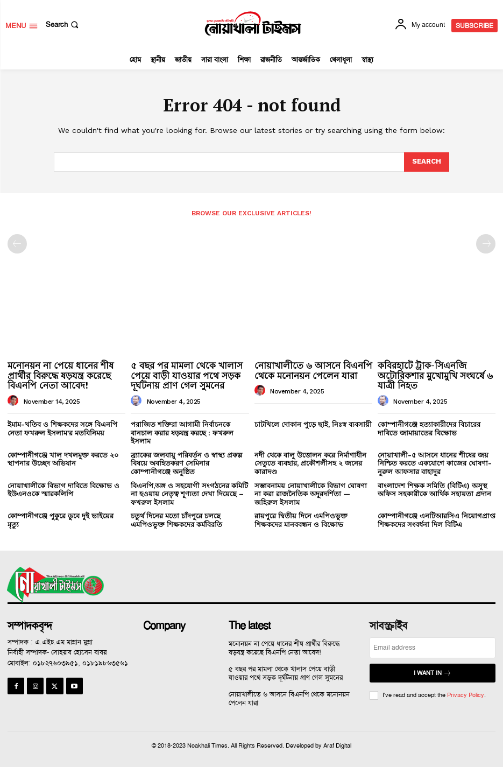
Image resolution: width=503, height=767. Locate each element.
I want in (432, 673)
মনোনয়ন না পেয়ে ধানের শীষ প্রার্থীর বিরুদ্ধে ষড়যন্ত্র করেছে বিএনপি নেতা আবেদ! (61, 375)
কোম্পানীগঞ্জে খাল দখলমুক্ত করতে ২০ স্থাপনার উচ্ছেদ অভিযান (63, 459)
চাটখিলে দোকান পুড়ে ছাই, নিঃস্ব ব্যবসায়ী (313, 424)
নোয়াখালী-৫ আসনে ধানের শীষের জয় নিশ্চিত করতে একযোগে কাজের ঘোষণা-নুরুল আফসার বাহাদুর (435, 463)
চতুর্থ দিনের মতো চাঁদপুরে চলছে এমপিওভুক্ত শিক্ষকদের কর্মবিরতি (176, 520)
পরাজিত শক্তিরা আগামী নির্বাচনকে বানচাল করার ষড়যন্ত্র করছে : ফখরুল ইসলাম (182, 432)
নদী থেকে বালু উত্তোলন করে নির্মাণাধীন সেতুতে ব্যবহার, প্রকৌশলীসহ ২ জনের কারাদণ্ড (310, 463)
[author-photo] (15, 401)
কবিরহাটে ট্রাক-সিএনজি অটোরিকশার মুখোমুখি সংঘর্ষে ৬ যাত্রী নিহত (435, 375)
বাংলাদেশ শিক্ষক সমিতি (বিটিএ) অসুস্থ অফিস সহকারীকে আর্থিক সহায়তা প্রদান (434, 490)
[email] (432, 647)
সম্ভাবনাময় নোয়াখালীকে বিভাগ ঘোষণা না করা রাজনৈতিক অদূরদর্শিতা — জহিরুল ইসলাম (310, 494)
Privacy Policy (465, 695)
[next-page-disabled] (485, 244)
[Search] (426, 162)
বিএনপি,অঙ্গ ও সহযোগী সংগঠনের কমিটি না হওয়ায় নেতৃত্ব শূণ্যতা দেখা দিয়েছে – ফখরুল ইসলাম (189, 494)
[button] (63, 24)
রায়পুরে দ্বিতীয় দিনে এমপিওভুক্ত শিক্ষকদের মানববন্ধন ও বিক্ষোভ (301, 520)
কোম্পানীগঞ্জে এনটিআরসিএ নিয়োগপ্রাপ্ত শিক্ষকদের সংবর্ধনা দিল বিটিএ (436, 520)
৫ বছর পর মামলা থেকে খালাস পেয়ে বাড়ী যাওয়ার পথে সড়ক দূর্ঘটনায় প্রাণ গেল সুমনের (187, 375)
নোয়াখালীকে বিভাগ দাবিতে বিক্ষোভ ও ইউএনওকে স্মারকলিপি (63, 490)
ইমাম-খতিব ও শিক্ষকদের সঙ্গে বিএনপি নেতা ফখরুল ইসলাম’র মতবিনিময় (62, 428)
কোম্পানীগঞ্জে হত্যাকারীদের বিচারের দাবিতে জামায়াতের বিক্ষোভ (429, 428)
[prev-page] (17, 244)
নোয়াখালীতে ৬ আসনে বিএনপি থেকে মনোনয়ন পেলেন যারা (313, 370)
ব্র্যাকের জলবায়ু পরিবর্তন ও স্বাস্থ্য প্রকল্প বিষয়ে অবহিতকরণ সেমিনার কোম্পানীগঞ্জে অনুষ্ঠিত (186, 463)
